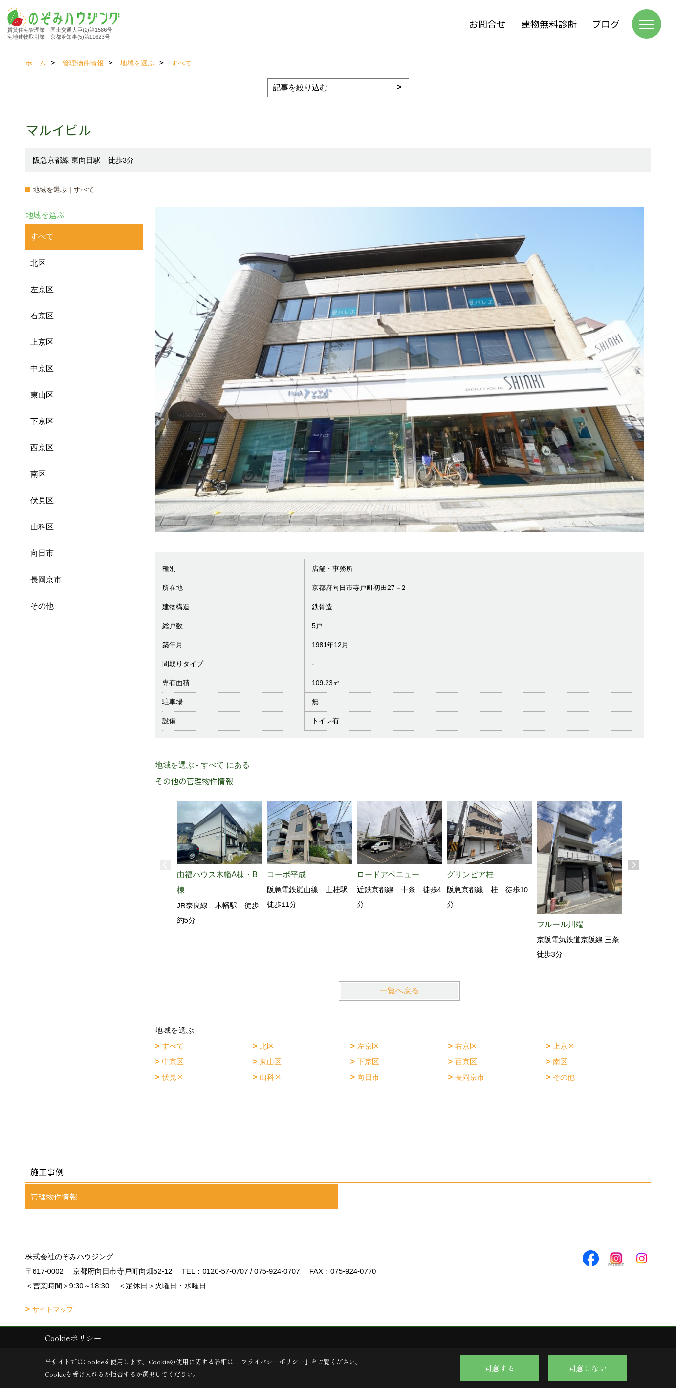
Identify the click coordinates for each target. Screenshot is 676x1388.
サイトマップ (52, 1309)
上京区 (564, 1046)
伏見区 (173, 1077)
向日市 (368, 1077)
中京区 (173, 1061)
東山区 (271, 1061)
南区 (560, 1061)
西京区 (466, 1061)
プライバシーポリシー (273, 1361)
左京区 (368, 1046)
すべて (173, 1046)
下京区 (368, 1061)
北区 (267, 1046)
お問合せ (487, 23)
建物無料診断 (549, 23)
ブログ (606, 23)
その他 (564, 1077)
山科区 (271, 1077)
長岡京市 (469, 1077)
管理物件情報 (53, 1196)
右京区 (466, 1046)
